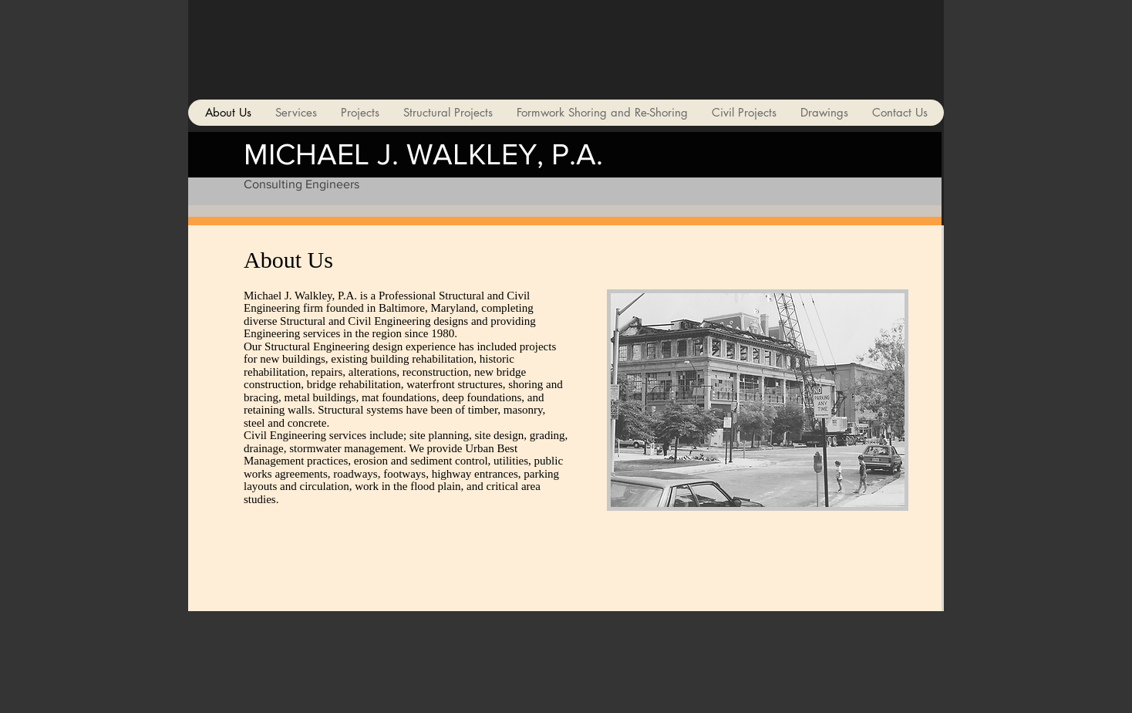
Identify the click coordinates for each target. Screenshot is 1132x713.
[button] (757, 400)
